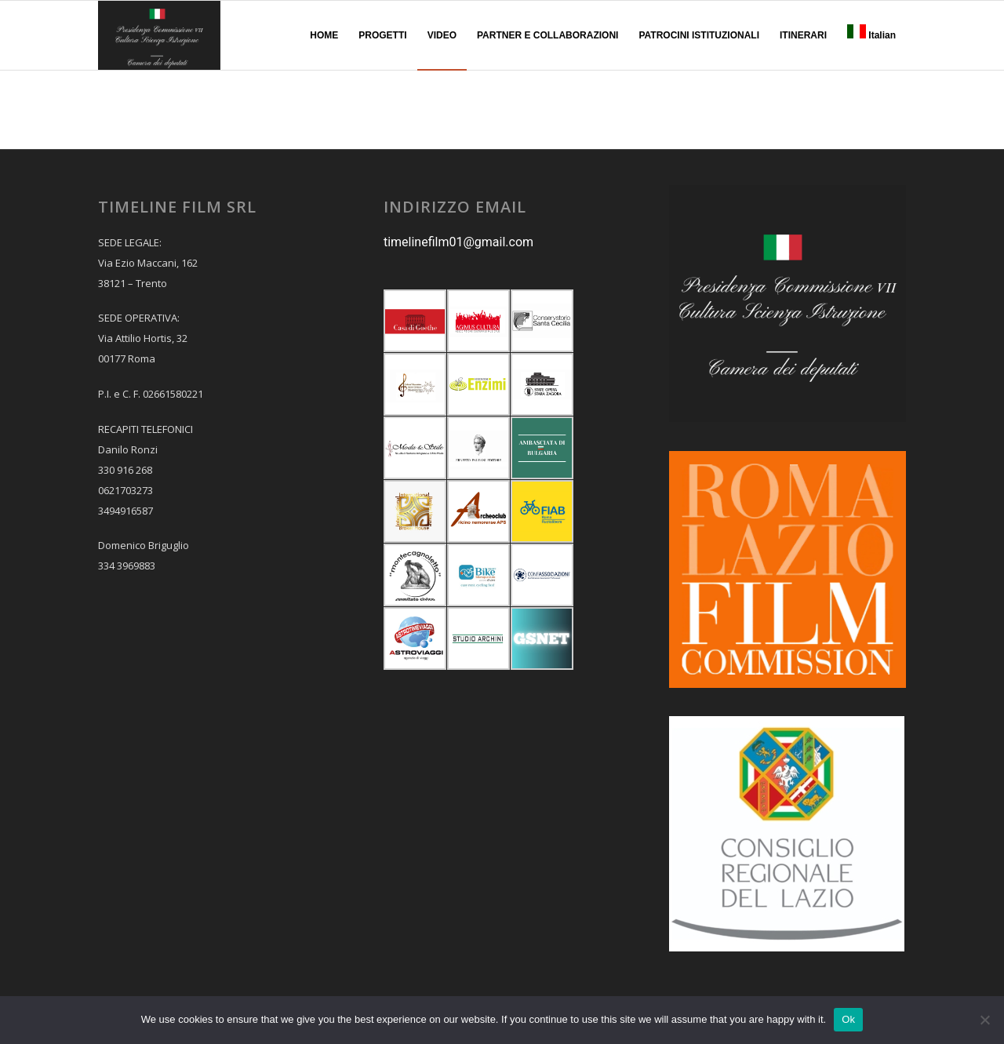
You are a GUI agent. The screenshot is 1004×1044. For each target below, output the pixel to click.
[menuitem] (324, 35)
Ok (848, 1019)
